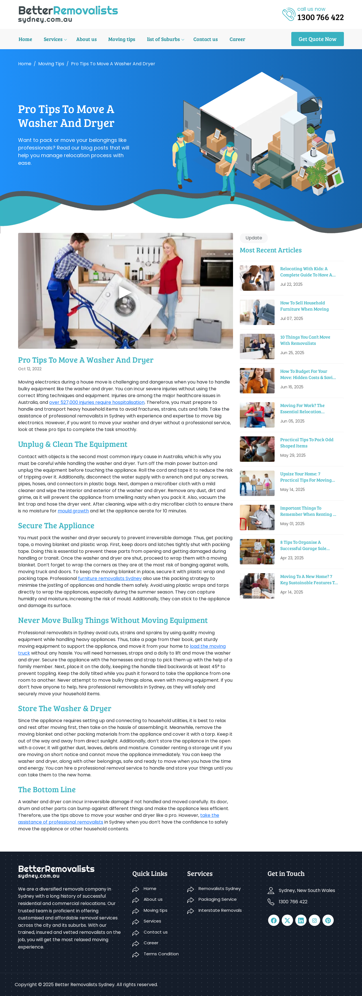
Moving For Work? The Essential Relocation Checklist (302, 408)
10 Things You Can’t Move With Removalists (305, 340)
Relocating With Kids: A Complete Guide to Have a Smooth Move (306, 271)
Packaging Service (218, 899)
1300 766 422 (293, 901)
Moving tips (120, 39)
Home (25, 39)
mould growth (73, 511)
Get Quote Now (318, 39)
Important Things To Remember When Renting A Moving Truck (308, 511)
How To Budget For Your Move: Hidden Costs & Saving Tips (309, 374)
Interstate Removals (220, 910)
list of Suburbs (161, 39)
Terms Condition (161, 954)
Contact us (203, 39)
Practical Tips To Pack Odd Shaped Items (306, 442)
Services (52, 39)
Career (234, 39)
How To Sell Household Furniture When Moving (304, 306)
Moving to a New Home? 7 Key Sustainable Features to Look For (308, 579)
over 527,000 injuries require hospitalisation (97, 402)
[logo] (68, 14)
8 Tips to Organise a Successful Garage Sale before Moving (303, 545)
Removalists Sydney (220, 888)
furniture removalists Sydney (110, 578)
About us (85, 39)
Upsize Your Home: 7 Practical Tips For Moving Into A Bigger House (306, 477)
